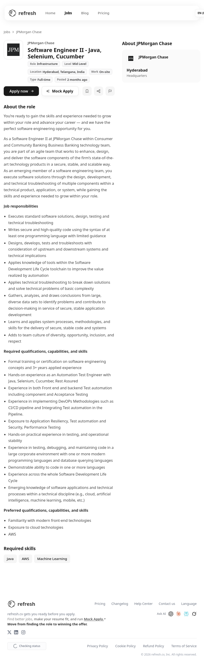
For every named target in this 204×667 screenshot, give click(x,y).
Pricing (103, 13)
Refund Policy (153, 646)
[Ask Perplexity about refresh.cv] (186, 613)
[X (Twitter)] (9, 632)
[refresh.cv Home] (21, 604)
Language (189, 603)
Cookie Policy (125, 646)
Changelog (119, 603)
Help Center (143, 603)
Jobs (68, 13)
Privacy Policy (97, 646)
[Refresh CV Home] (22, 13)
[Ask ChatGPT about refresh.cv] (170, 613)
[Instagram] (23, 632)
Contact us (167, 603)
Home (50, 13)
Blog (85, 13)
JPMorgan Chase (28, 32)
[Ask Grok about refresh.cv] (194, 613)
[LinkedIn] (16, 632)
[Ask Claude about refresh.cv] (178, 613)
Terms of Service (184, 646)
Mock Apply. (95, 619)
